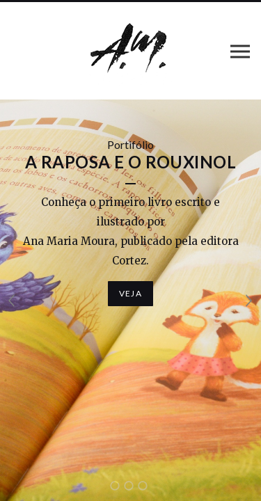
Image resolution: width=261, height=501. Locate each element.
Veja (130, 293)
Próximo (249, 300)
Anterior (12, 300)
